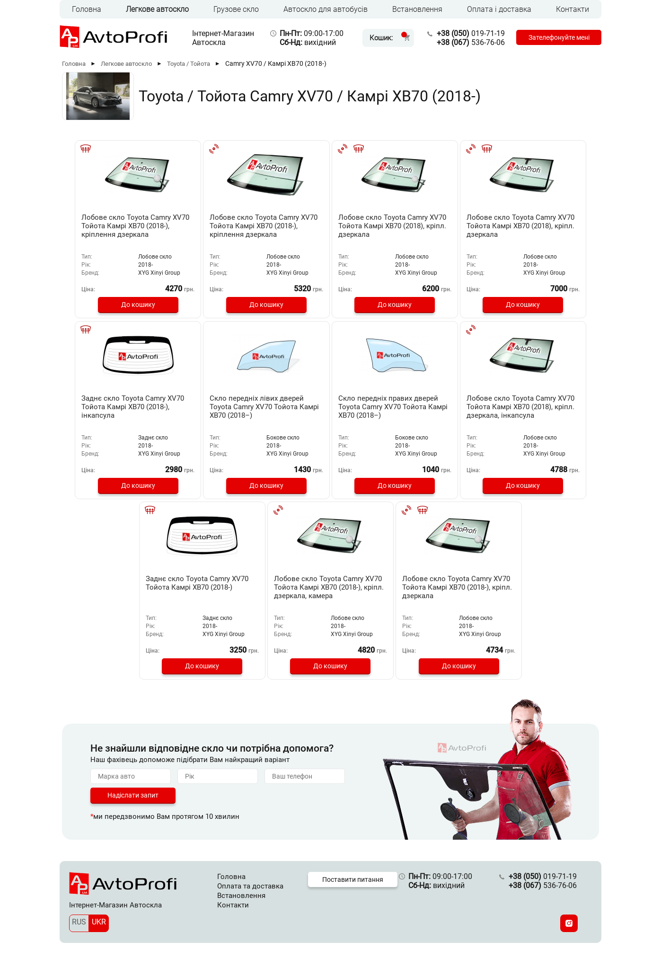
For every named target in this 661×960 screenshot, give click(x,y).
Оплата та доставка (250, 884)
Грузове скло (236, 9)
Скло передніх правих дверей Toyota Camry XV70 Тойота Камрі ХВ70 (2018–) (226, 406)
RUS (79, 919)
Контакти (572, 9)
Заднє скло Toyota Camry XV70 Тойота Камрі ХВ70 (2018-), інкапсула (537, 226)
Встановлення (417, 9)
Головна (86, 9)
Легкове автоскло (157, 9)
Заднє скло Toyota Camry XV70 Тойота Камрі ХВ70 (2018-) (432, 406)
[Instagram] (569, 921)
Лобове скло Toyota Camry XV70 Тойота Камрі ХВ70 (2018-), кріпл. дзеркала (330, 586)
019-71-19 (466, 33)
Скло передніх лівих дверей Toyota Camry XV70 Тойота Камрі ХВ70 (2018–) (121, 406)
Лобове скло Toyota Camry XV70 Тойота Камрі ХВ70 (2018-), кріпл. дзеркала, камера (539, 410)
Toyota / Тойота (188, 63)
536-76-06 (466, 42)
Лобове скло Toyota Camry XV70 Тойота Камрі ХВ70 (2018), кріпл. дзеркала (330, 226)
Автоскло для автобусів (325, 9)
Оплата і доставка (499, 9)
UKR (99, 919)
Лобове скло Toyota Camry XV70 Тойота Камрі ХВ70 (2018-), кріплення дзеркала (121, 230)
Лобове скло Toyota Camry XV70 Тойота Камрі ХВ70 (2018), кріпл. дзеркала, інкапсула (330, 410)
